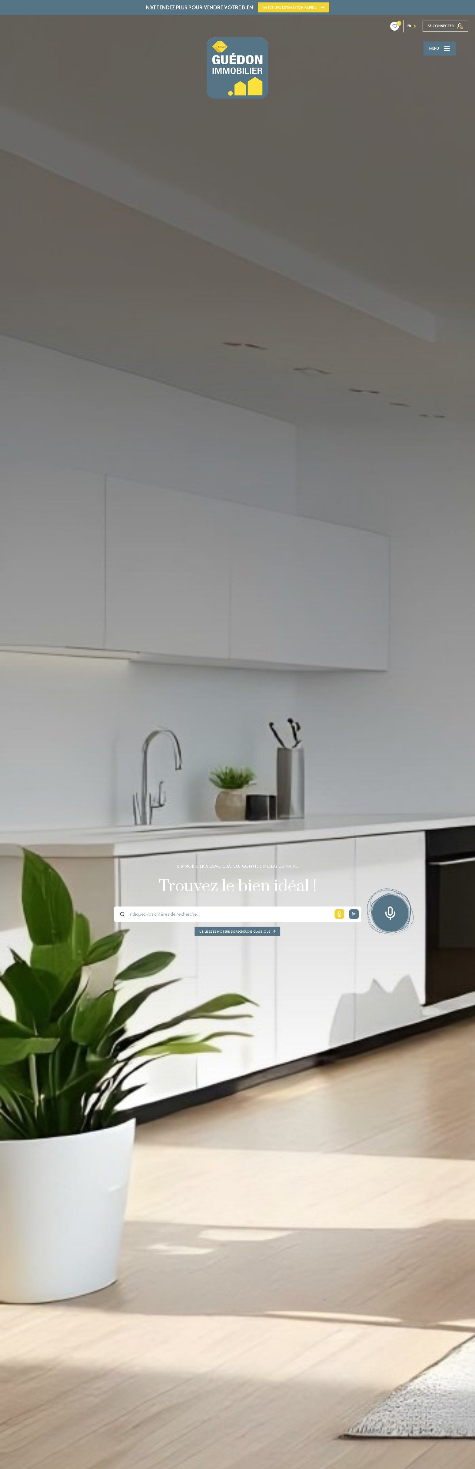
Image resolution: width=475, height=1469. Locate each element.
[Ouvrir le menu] (440, 48)
